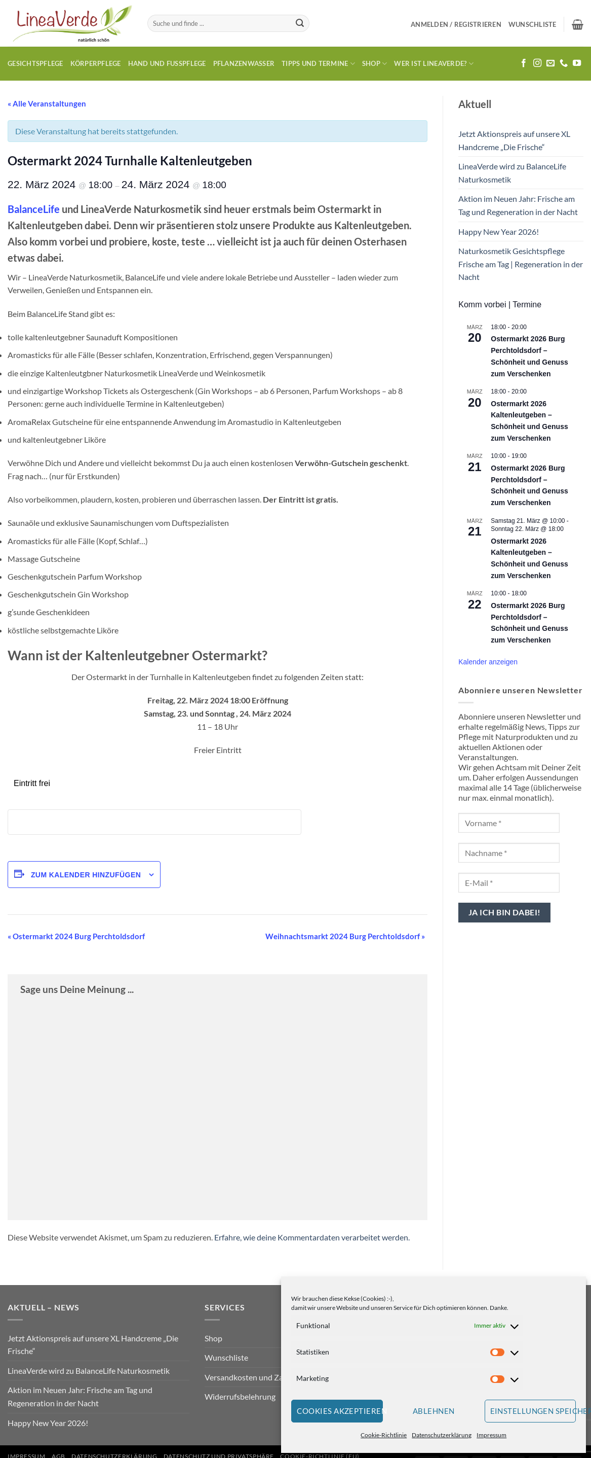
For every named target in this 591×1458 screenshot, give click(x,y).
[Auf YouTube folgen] (577, 63)
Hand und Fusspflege (167, 63)
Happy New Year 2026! (498, 231)
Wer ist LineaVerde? (433, 63)
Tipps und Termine (318, 63)
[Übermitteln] (299, 23)
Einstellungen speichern (533, 1410)
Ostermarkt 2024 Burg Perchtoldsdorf (76, 936)
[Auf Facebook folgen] (524, 63)
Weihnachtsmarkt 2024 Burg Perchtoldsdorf (345, 936)
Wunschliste (226, 1357)
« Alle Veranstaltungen (47, 103)
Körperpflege (95, 63)
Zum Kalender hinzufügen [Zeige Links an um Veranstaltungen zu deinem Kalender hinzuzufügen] (86, 875)
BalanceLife (34, 209)
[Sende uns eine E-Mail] (550, 63)
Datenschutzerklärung (441, 1435)
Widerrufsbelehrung (240, 1396)
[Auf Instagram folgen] (537, 63)
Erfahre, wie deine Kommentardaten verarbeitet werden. (312, 1237)
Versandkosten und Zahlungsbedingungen (278, 1377)
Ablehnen (434, 1410)
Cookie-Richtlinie (384, 1435)
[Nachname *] (509, 853)
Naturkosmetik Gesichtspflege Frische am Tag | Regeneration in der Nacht (520, 263)
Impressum (491, 1435)
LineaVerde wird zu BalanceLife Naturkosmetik (512, 172)
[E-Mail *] (509, 883)
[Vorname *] (509, 823)
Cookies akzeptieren (340, 1410)
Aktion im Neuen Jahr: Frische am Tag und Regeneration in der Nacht (518, 205)
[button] (456, 24)
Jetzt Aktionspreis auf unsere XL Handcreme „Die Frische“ (514, 140)
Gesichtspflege (35, 63)
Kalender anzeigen (488, 662)
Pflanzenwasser (244, 63)
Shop (374, 63)
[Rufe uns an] (564, 63)
